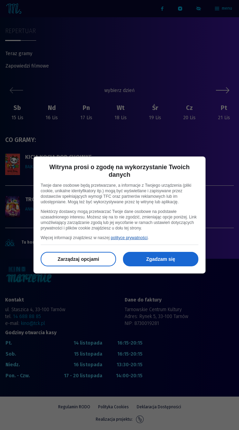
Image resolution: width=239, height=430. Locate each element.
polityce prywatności (129, 237)
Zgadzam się (160, 259)
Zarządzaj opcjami (78, 259)
